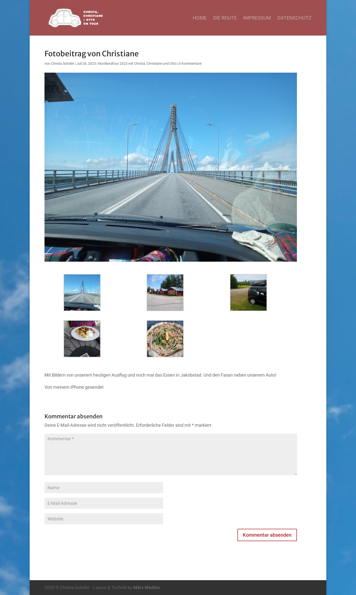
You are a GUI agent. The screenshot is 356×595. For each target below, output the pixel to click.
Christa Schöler (62, 63)
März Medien (146, 587)
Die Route (225, 18)
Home (200, 18)
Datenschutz (294, 18)
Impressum (257, 18)
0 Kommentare (190, 63)
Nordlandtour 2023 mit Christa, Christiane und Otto (137, 63)
